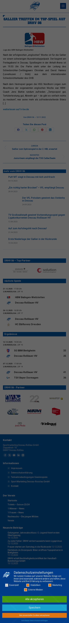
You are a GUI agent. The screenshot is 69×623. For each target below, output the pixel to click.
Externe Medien (33, 607)
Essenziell (12, 602)
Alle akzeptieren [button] (34, 616)
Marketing (55, 602)
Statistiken (33, 602)
